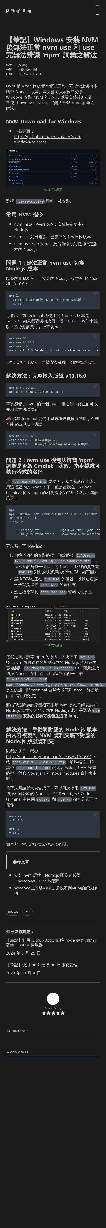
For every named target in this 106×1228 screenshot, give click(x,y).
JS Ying (23, 65)
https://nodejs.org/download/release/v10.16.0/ (48, 755)
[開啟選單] (97, 6)
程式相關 (31, 69)
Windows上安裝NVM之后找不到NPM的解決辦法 (55, 889)
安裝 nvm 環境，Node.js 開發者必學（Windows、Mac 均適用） (47, 877)
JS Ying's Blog (18, 11)
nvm (27, 910)
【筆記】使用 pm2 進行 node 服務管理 (42, 963)
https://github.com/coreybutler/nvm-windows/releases (47, 139)
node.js (13, 910)
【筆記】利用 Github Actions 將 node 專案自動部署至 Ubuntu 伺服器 (51, 941)
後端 (21, 69)
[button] (96, 294)
